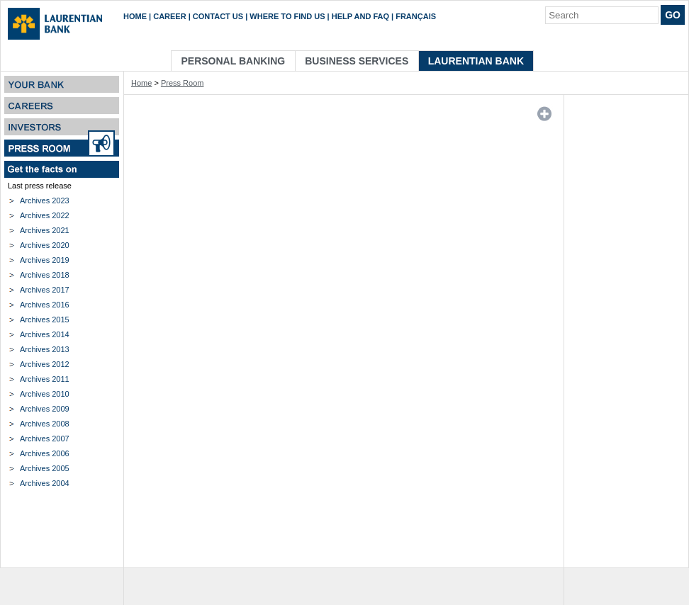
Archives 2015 (44, 319)
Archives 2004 (44, 483)
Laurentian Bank (476, 61)
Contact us (218, 16)
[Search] (602, 15)
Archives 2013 (44, 349)
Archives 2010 (44, 394)
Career (169, 16)
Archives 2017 (44, 289)
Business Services (356, 61)
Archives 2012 (44, 364)
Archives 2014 (44, 334)
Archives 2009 (44, 409)
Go (672, 15)
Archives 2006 (44, 453)
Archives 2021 (44, 230)
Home (135, 16)
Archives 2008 (44, 423)
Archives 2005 (44, 468)
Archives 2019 (44, 260)
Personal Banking (233, 61)
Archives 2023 (44, 200)
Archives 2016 (44, 304)
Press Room (182, 83)
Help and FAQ (360, 16)
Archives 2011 (44, 379)
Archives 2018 (44, 275)
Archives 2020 (44, 245)
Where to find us (287, 16)
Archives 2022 (44, 215)
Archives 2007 (44, 438)
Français (416, 16)
